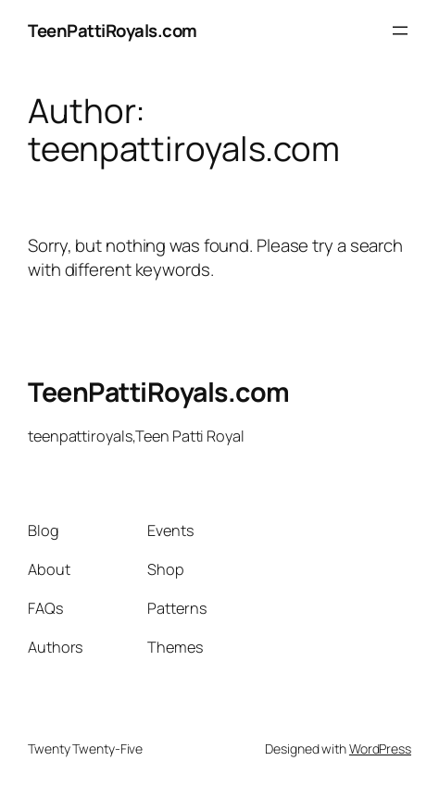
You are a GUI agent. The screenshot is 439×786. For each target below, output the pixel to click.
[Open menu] (400, 30)
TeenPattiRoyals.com (112, 31)
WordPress (380, 748)
